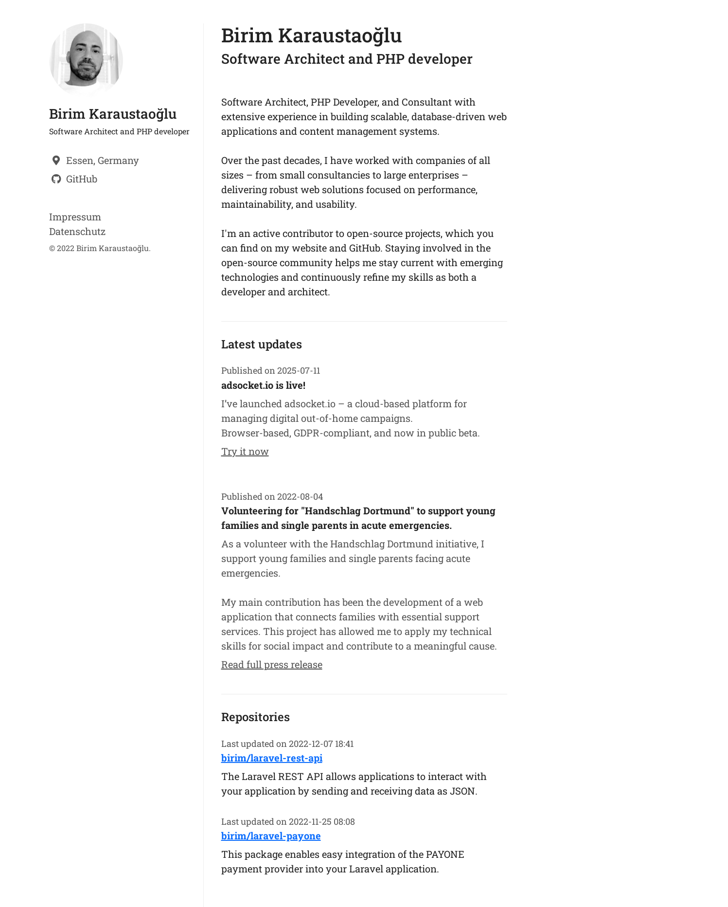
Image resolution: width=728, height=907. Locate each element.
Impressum (75, 216)
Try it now (245, 451)
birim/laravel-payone (271, 835)
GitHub (81, 178)
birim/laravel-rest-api (271, 757)
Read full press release (271, 664)
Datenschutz (77, 231)
